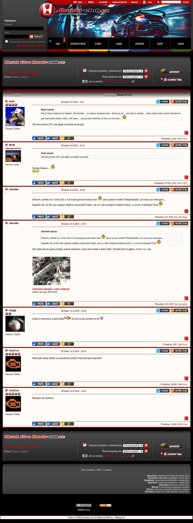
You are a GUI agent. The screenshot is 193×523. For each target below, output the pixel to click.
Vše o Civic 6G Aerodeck (22, 72)
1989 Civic (182, 384)
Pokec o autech (20, 77)
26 (129, 81)
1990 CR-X (182, 139)
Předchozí (108, 81)
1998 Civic (182, 344)
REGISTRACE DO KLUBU (31, 45)
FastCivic (14, 350)
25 (125, 81)
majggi (12, 310)
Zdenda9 (13, 189)
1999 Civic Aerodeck (177, 217)
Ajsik (11, 101)
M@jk (12, 145)
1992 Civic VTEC (180, 183)
